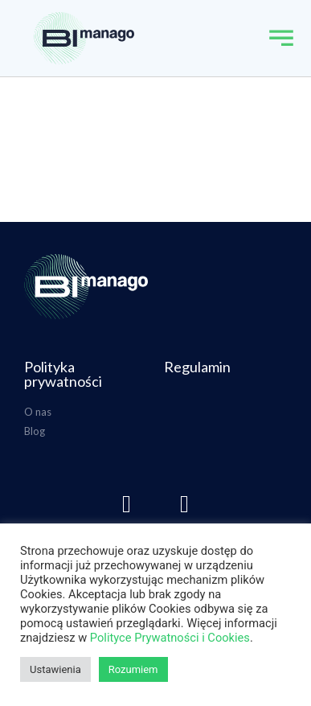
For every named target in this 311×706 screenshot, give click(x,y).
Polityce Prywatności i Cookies (170, 637)
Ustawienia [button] (55, 669)
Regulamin (197, 367)
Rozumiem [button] (133, 669)
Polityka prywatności (63, 374)
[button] (281, 38)
